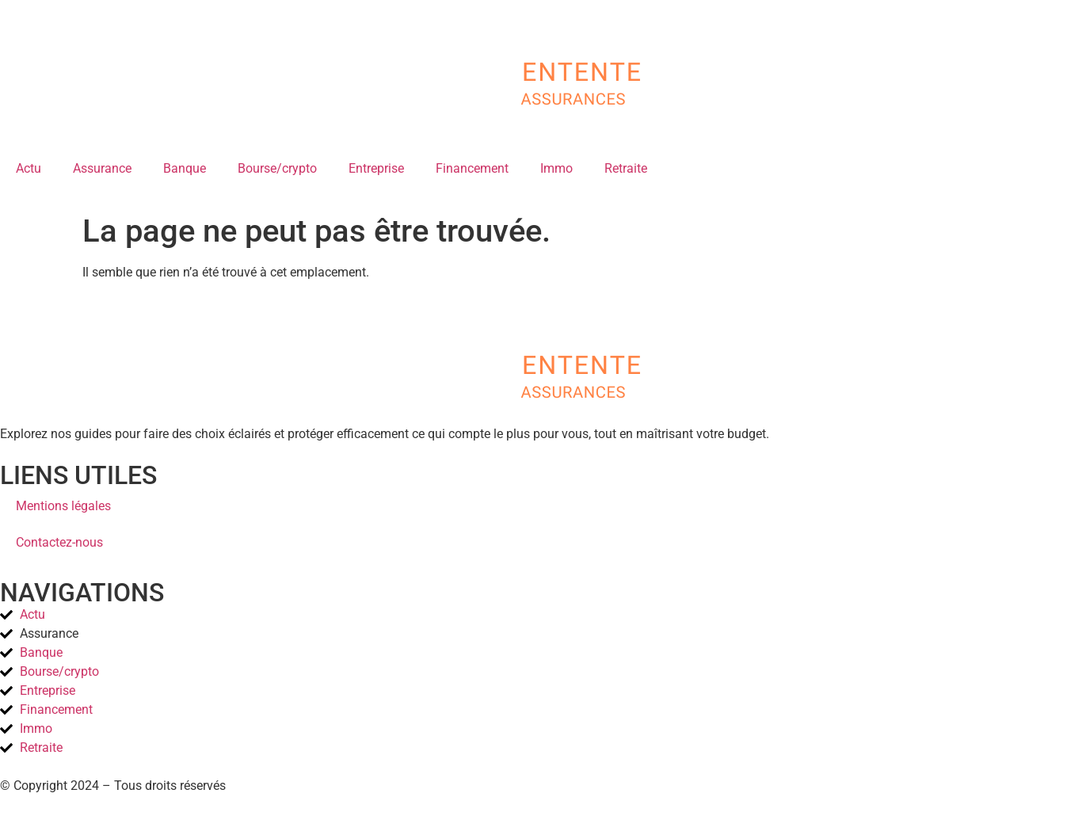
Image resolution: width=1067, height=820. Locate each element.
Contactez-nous (59, 542)
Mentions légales (63, 505)
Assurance (102, 168)
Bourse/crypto (277, 168)
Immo (556, 168)
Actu (28, 168)
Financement (472, 168)
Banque (184, 168)
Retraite (625, 168)
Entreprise (376, 168)
